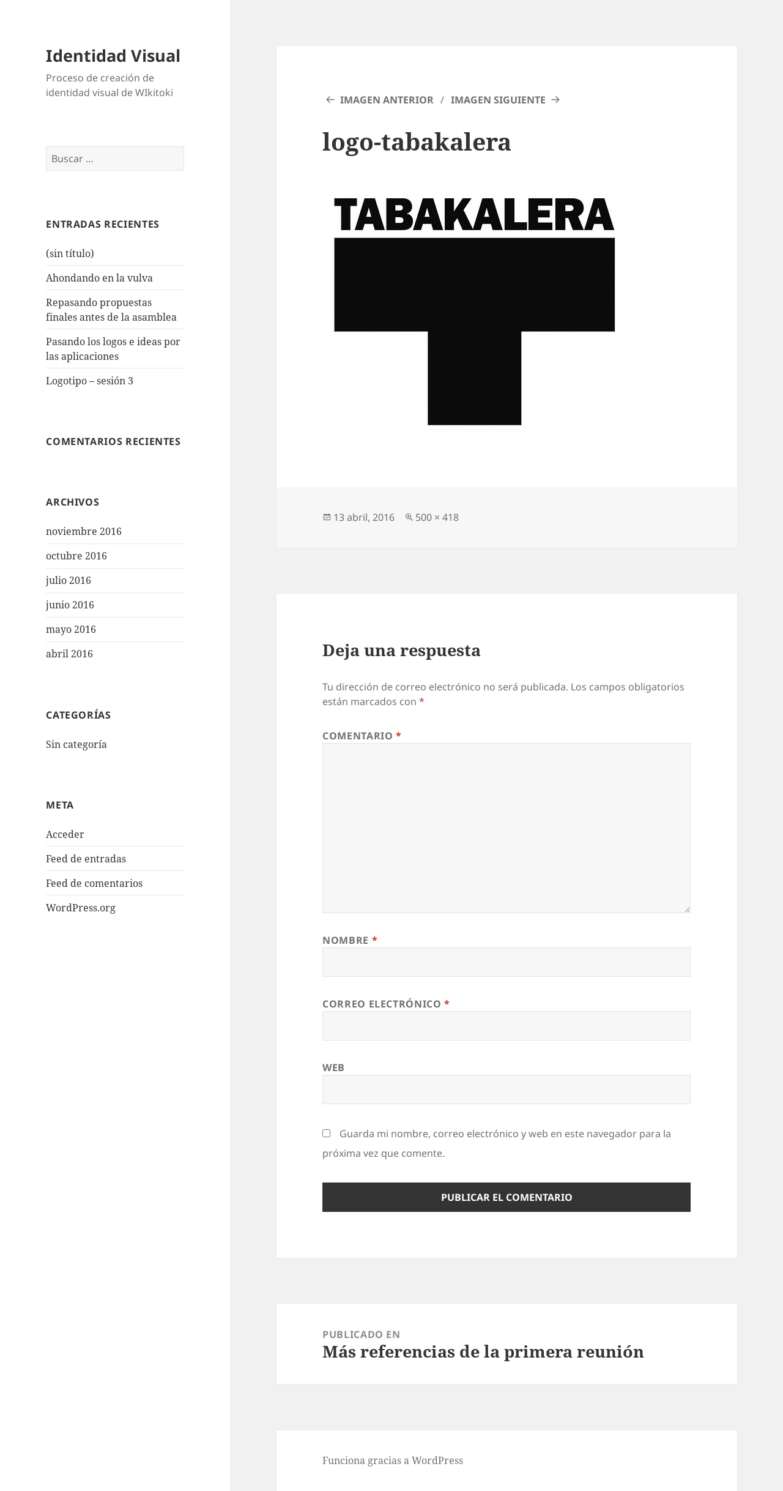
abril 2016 (69, 653)
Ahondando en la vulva (99, 278)
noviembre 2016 (84, 531)
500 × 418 (437, 517)
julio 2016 (68, 580)
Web (333, 1067)
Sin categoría (76, 744)
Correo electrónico (386, 1004)
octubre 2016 (76, 555)
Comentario (362, 735)
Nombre (349, 940)
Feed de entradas (86, 858)
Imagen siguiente (498, 99)
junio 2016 (70, 604)
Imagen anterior (387, 99)
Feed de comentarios (94, 883)
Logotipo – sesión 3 (89, 380)
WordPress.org (81, 907)
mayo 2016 (71, 629)
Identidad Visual (113, 55)
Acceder (65, 834)
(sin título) (70, 253)
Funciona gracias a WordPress (392, 1460)
